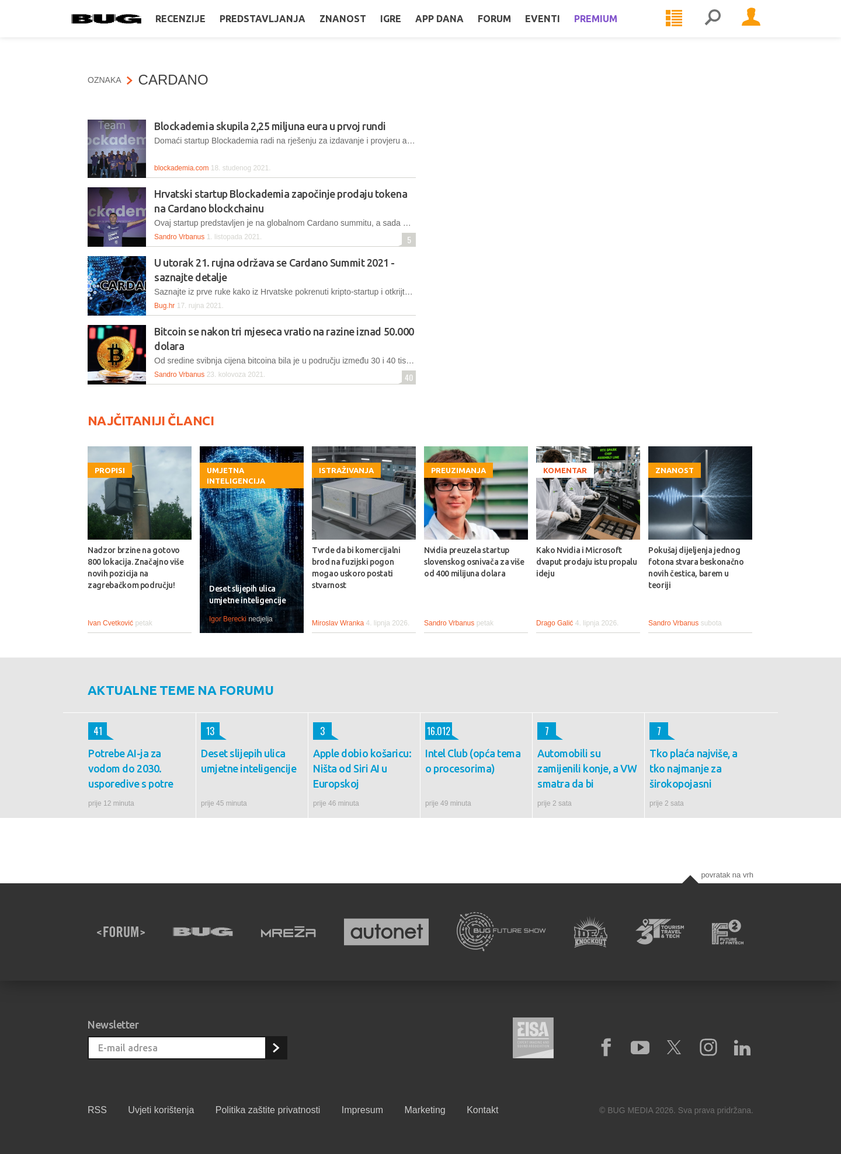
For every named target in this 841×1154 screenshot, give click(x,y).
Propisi (110, 470)
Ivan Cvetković (110, 623)
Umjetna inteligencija (236, 475)
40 (407, 377)
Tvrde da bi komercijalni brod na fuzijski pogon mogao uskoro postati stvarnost (356, 567)
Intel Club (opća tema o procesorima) (473, 760)
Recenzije (197, 30)
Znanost (359, 30)
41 (95, 731)
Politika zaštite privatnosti (268, 1110)
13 (207, 731)
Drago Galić (554, 623)
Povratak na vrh (727, 874)
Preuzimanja (458, 470)
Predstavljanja (279, 30)
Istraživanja (346, 470)
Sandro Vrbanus (179, 237)
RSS (97, 1110)
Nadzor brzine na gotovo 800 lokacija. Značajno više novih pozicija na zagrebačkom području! (136, 567)
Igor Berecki (227, 619)
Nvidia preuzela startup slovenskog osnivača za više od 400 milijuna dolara (474, 561)
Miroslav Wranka (338, 623)
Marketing (424, 1110)
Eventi (558, 30)
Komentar (565, 470)
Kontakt (482, 1110)
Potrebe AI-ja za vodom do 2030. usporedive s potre (130, 768)
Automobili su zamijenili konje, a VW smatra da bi (587, 768)
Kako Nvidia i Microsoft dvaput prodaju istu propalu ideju (586, 561)
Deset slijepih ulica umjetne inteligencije (247, 594)
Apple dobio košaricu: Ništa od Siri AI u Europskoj (362, 768)
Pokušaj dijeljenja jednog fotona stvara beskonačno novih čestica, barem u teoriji (696, 567)
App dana (456, 30)
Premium (612, 30)
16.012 (437, 731)
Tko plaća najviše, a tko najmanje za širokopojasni (693, 768)
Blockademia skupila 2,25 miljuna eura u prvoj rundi (270, 126)
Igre (407, 30)
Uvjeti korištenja (161, 1110)
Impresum (362, 1110)
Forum (510, 30)
